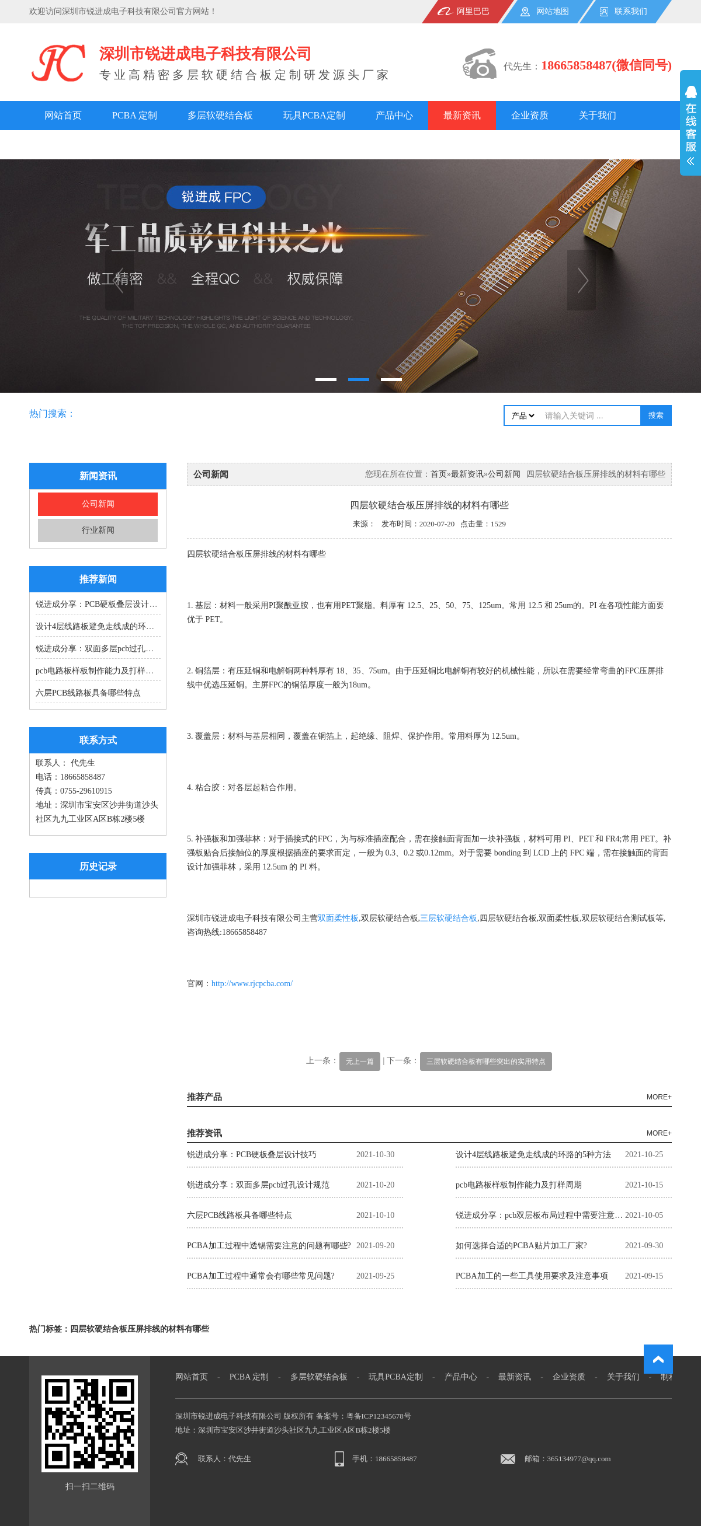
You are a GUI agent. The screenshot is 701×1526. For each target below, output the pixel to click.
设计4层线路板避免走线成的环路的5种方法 (113, 626)
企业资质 (530, 115)
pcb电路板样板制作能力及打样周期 (99, 670)
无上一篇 (360, 1061)
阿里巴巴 (473, 11)
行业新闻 (98, 530)
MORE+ (659, 1097)
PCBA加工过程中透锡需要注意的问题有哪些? (269, 1245)
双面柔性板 (338, 918)
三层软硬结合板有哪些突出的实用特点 (486, 1061)
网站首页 (63, 115)
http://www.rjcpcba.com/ (252, 983)
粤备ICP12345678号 (378, 1416)
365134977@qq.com (579, 1458)
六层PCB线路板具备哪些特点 (88, 693)
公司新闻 (98, 504)
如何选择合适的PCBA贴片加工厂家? (521, 1245)
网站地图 (552, 11)
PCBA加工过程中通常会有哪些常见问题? (261, 1276)
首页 (439, 474)
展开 (690, 132)
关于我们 (597, 115)
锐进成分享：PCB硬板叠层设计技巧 (100, 604)
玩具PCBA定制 (314, 115)
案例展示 (131, 144)
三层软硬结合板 (448, 918)
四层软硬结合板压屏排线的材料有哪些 (139, 1329)
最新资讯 (462, 115)
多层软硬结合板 (220, 115)
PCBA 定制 (134, 115)
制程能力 (63, 144)
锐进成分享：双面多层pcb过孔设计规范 (107, 648)
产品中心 (394, 115)
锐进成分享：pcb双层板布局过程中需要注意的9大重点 (540, 1215)
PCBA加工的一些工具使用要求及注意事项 (532, 1276)
